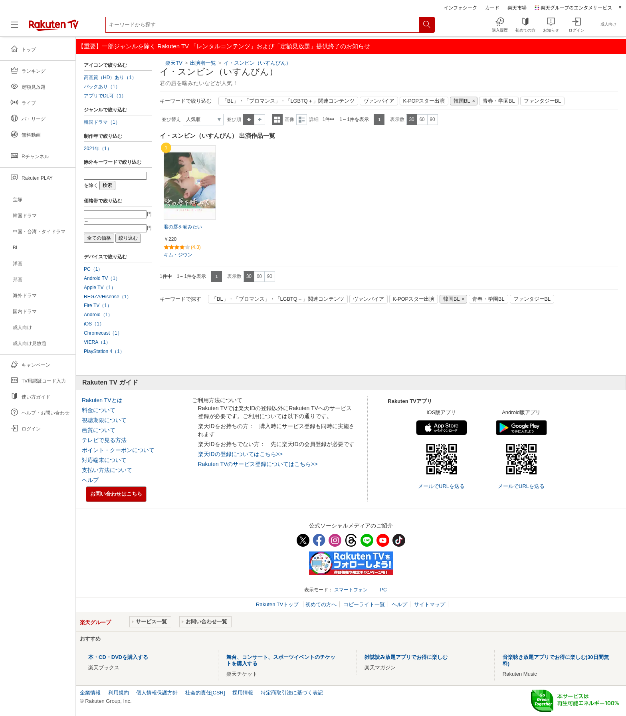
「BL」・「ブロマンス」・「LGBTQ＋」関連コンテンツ (288, 101)
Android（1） (98, 314)
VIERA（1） (97, 342)
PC (383, 590)
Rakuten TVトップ (278, 604)
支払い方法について (107, 470)
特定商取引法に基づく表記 (292, 693)
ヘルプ (90, 480)
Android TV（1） (102, 278)
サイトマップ (429, 604)
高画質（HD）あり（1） (110, 77)
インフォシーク (460, 7)
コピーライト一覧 (364, 604)
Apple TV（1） (100, 287)
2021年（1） (98, 148)
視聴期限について (104, 420)
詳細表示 (301, 119)
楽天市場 (517, 7)
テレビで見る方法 (104, 440)
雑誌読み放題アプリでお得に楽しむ (406, 657)
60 (421, 119)
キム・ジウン (178, 255)
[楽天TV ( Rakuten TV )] (54, 28)
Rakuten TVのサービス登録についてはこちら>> (258, 464)
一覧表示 (277, 119)
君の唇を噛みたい (183, 227)
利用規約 (118, 693)
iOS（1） (94, 324)
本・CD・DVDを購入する (118, 657)
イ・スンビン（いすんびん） (257, 63)
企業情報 (90, 693)
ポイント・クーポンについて (118, 450)
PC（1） (93, 269)
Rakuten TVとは (102, 400)
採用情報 (242, 693)
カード (492, 7)
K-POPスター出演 (424, 101)
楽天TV (173, 63)
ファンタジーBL (542, 101)
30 (411, 119)
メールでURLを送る (441, 486)
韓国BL (462, 101)
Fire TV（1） (98, 305)
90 (432, 119)
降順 (259, 119)
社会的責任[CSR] (205, 693)
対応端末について (104, 460)
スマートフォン (351, 590)
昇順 (248, 119)
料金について (98, 410)
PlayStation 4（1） (104, 351)
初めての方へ (321, 604)
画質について (98, 430)
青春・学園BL (499, 101)
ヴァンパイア (378, 101)
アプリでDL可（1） (105, 96)
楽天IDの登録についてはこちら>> (240, 454)
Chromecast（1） (103, 333)
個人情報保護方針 (157, 693)
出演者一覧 (203, 63)
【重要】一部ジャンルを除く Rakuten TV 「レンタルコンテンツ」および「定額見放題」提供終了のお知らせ (224, 46)
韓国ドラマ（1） (102, 122)
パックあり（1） (102, 86)
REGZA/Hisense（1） (107, 296)
